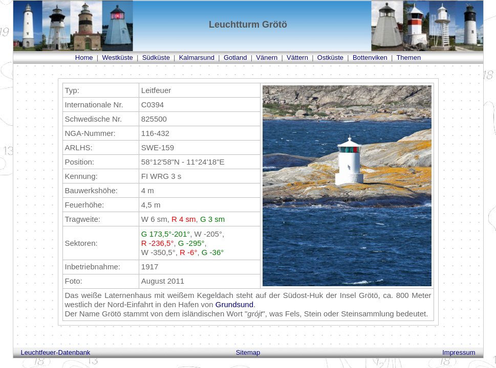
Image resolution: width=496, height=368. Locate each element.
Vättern (297, 57)
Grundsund (234, 304)
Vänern (266, 57)
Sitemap (248, 352)
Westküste (117, 57)
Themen (408, 57)
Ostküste (330, 57)
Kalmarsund (196, 57)
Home (84, 57)
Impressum (458, 352)
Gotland (235, 57)
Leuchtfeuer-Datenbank (56, 352)
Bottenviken (370, 57)
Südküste (156, 57)
